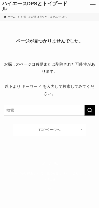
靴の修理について (32, 173)
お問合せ (49, 179)
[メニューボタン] (92, 6)
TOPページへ (50, 130)
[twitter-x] (43, 163)
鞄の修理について (58, 173)
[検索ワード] (49, 110)
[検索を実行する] (89, 110)
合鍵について (81, 173)
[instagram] (49, 163)
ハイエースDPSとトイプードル (35, 6)
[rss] (56, 163)
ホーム (13, 173)
